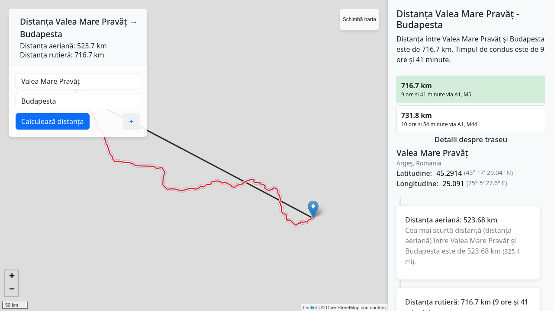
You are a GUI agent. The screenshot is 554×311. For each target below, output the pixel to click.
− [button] (12, 289)
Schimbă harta (359, 19)
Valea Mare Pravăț (91, 21)
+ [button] (12, 276)
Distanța (36, 21)
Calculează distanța (52, 121)
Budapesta (41, 34)
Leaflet (310, 307)
